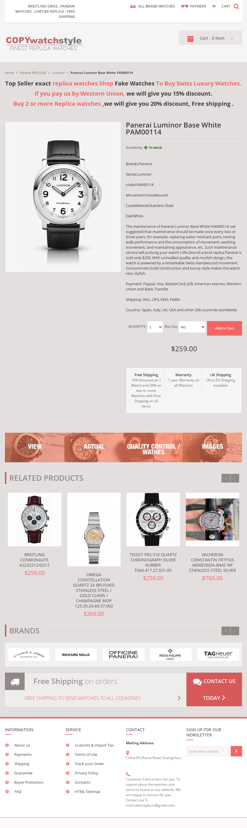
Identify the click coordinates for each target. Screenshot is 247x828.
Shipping (21, 763)
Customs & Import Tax (94, 745)
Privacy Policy (86, 773)
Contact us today (214, 689)
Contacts (82, 782)
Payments (23, 754)
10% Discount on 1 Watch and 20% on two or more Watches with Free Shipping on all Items (146, 390)
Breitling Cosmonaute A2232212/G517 (34, 560)
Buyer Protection (28, 782)
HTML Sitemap (87, 791)
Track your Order (89, 763)
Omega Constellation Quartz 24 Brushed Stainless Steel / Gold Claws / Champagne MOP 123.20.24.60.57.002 (94, 590)
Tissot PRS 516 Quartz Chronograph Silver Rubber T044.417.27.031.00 (153, 562)
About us (22, 745)
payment (198, 6)
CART (225, 6)
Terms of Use (86, 754)
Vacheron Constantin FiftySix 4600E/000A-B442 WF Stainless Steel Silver (212, 562)
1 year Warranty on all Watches (183, 380)
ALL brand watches (156, 6)
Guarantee (23, 773)
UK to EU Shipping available (220, 380)
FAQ (17, 791)
